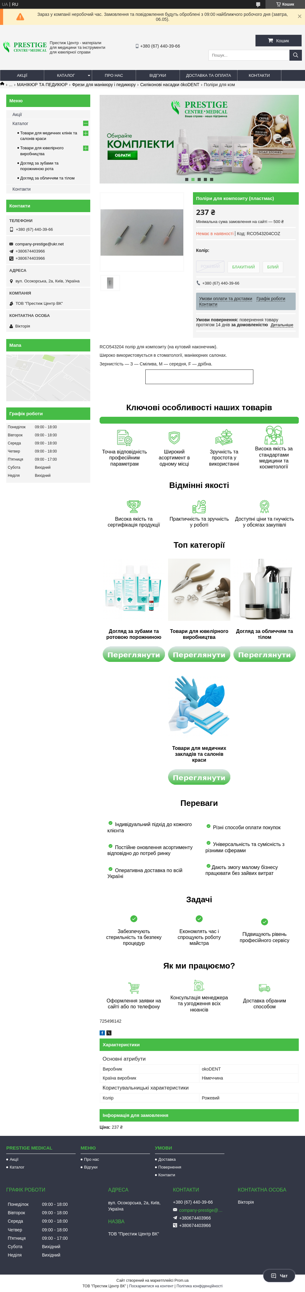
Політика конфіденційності (199, 1286)
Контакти (259, 75)
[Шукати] (295, 55)
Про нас (114, 75)
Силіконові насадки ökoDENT (169, 84)
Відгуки (157, 75)
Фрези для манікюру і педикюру (104, 84)
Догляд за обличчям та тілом (47, 178)
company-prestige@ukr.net (39, 244)
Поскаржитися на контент (151, 1286)
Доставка (167, 1159)
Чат (279, 1276)
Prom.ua (182, 1280)
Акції (22, 75)
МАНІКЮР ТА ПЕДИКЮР (42, 84)
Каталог (66, 75)
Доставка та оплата (208, 75)
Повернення (169, 1167)
